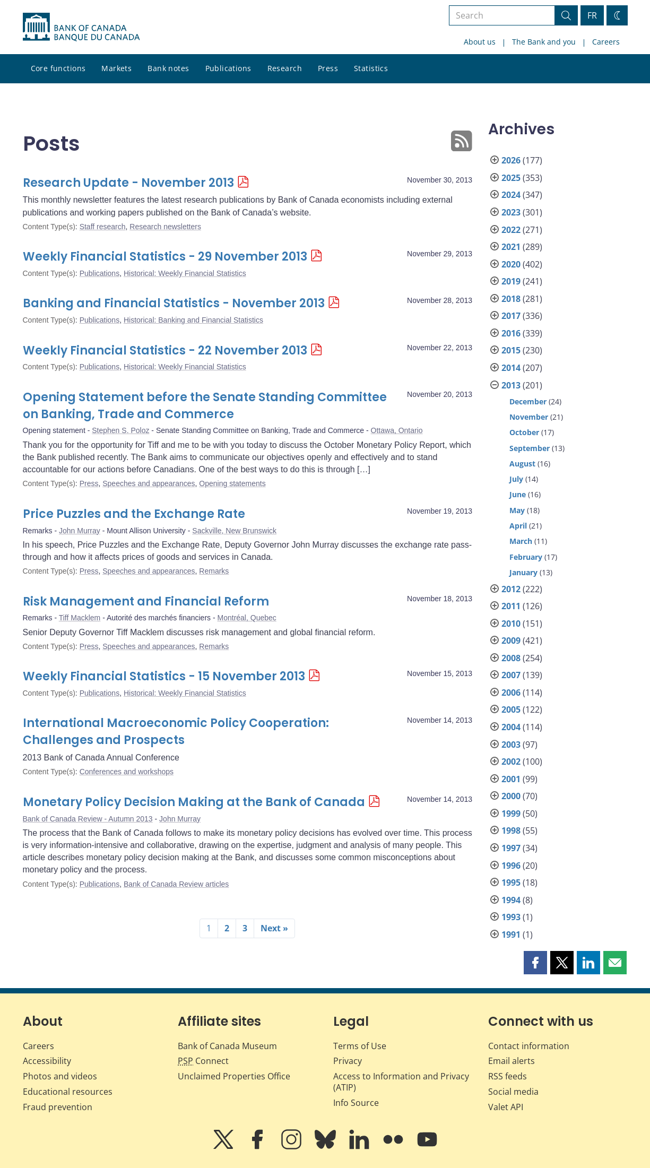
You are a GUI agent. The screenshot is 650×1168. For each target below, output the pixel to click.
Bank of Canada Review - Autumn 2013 (88, 819)
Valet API (505, 1107)
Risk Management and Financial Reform (146, 601)
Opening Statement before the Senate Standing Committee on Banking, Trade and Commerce (205, 405)
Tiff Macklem (80, 617)
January (523, 572)
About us (480, 42)
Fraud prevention (57, 1107)
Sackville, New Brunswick (234, 530)
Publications (228, 68)
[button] (535, 962)
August (522, 463)
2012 (511, 589)
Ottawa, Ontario (397, 430)
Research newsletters (165, 226)
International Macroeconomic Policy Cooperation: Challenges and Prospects (176, 731)
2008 (511, 658)
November (528, 417)
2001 (511, 779)
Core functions (58, 68)
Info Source (356, 1103)
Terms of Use (359, 1046)
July (516, 479)
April (518, 526)
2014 (511, 368)
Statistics (371, 68)
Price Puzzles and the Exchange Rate (134, 514)
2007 (511, 675)
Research (284, 68)
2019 (511, 281)
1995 (511, 882)
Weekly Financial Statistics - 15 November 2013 (164, 676)
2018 (511, 299)
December (528, 401)
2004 (511, 727)
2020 (511, 264)
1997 (511, 848)
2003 (511, 744)
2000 (511, 796)
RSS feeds (507, 1076)
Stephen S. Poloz (120, 430)
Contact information (528, 1046)
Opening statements (232, 483)
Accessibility (47, 1061)
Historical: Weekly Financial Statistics (185, 273)
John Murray (79, 530)
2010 (511, 623)
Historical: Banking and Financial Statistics (193, 320)
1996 (511, 865)
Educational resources (67, 1091)
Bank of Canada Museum (227, 1046)
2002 (511, 761)
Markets (116, 68)
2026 (511, 160)
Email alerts (511, 1061)
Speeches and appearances (148, 483)
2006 (511, 692)
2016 (511, 333)
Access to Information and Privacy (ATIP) (401, 1081)
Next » (274, 928)
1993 (511, 917)
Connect (203, 1061)
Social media (513, 1091)
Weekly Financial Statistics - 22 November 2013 (165, 350)
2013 (511, 385)
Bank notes (168, 68)
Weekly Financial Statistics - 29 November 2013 (165, 256)
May (517, 510)
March (520, 541)
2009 (511, 640)
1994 (511, 900)
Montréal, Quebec (247, 617)
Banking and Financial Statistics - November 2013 (174, 303)
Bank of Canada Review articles (176, 884)
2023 (511, 212)
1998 (511, 830)
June (517, 494)
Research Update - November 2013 (128, 183)
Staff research (103, 226)
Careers (606, 42)
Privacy (347, 1061)
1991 (511, 934)
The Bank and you (544, 42)
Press (328, 68)
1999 (511, 813)
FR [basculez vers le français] (592, 15)
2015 (511, 350)
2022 (511, 230)
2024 (511, 195)
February (525, 557)
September (529, 448)
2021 (511, 247)
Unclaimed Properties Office (234, 1076)
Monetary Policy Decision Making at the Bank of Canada (194, 802)
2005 (511, 709)
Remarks (214, 571)
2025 (511, 178)
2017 (511, 316)
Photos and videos (60, 1076)
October (524, 432)
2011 (511, 606)
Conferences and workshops (127, 771)
